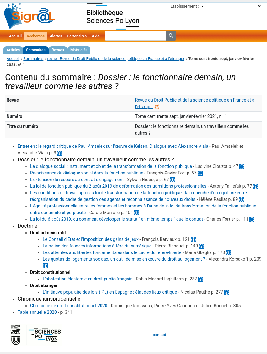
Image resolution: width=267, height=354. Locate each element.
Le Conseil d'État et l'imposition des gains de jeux (91, 239)
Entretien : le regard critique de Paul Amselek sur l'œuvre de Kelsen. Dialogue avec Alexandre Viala (113, 146)
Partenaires (77, 36)
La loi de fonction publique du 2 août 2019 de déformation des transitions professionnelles (118, 186)
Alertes (56, 36)
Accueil (15, 36)
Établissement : (185, 6)
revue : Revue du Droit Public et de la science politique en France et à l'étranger (115, 58)
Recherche (36, 36)
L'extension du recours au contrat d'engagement (77, 179)
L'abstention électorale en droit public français (88, 278)
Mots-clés (78, 50)
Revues (58, 50)
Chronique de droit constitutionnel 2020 (68, 305)
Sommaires (35, 50)
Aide (95, 36)
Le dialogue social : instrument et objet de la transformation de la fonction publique (111, 166)
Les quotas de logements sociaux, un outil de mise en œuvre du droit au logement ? (124, 259)
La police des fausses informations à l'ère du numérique (97, 245)
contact (159, 334)
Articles (13, 50)
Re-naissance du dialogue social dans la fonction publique (86, 172)
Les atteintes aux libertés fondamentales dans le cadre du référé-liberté (112, 252)
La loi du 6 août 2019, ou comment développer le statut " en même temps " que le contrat (116, 219)
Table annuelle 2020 (37, 312)
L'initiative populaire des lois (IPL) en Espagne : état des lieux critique (110, 292)
